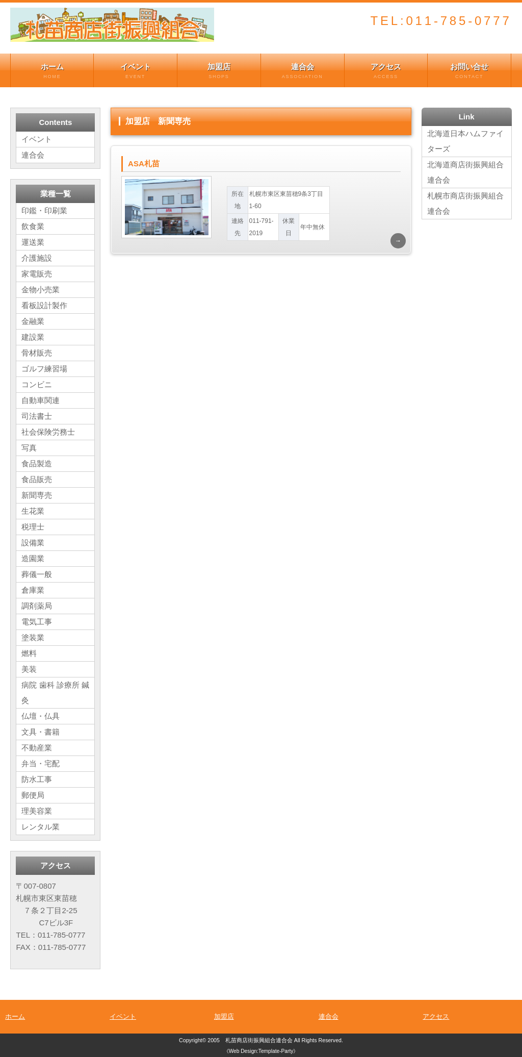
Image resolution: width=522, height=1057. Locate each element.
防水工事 (36, 779)
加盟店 (218, 71)
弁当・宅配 (40, 763)
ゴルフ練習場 (44, 368)
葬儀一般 (36, 574)
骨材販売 (36, 352)
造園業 (32, 558)
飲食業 (32, 226)
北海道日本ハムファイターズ (465, 141)
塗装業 (32, 637)
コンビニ (36, 384)
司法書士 (36, 416)
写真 (29, 447)
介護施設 (36, 258)
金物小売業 (40, 289)
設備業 (32, 542)
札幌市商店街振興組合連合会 (465, 203)
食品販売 (36, 479)
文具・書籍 (40, 731)
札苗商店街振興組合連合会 (259, 1040)
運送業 (32, 242)
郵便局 (32, 795)
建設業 (32, 337)
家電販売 (36, 273)
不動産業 (36, 747)
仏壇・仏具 (40, 716)
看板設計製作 (44, 305)
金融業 (32, 321)
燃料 (29, 653)
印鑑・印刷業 (44, 210)
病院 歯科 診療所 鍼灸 (55, 692)
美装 (29, 669)
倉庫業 (32, 590)
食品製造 (36, 463)
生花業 (32, 511)
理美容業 (36, 811)
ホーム (52, 71)
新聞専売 (36, 495)
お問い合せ (469, 71)
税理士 (32, 526)
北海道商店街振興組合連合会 (465, 172)
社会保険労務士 (48, 431)
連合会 (302, 71)
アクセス (386, 71)
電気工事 (36, 621)
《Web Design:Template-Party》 (261, 1051)
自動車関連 (40, 400)
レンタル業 (40, 826)
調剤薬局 (36, 605)
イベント (135, 71)
